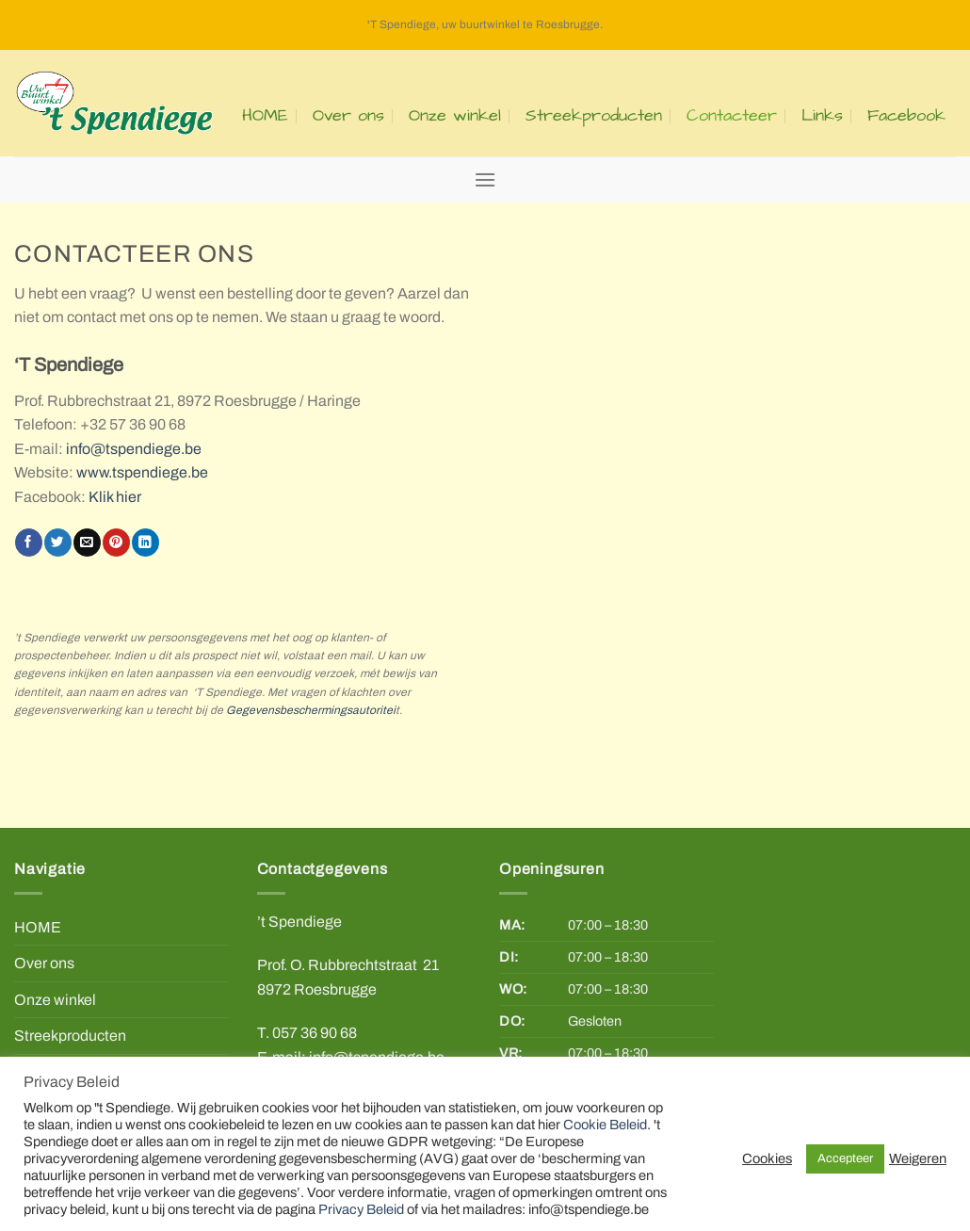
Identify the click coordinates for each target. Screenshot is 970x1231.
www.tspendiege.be (142, 472)
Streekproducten (593, 116)
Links (822, 116)
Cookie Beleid (605, 1124)
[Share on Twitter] (57, 542)
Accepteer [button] (845, 1158)
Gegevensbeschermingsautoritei (311, 710)
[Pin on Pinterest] (116, 542)
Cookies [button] (767, 1158)
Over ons (348, 116)
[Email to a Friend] (86, 542)
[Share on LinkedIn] (145, 542)
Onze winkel (455, 116)
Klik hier (115, 497)
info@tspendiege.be (134, 449)
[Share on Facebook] (28, 542)
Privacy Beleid (361, 1209)
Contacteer (732, 116)
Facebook (906, 116)
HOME (265, 116)
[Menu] (485, 179)
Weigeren (917, 1158)
